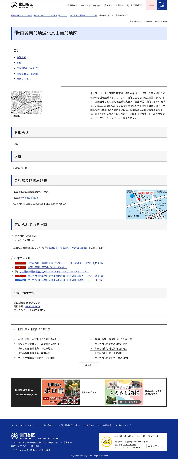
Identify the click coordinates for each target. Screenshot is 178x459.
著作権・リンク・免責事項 (98, 424)
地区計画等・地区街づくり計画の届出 (66, 247)
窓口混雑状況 (136, 5)
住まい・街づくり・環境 (45, 14)
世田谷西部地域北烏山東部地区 (34, 352)
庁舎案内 (67, 442)
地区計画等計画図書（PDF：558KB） (47, 267)
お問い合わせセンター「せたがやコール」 (139, 435)
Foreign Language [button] (92, 5)
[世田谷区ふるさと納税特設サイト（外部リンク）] (135, 392)
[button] (72, 5)
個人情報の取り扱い (70, 424)
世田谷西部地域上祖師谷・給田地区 (36, 357)
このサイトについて (23, 424)
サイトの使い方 (47, 424)
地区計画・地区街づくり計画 (83, 14)
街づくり (63, 14)
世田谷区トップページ (21, 14)
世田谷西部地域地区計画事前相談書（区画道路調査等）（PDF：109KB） (66, 275)
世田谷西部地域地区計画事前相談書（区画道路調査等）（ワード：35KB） (67, 279)
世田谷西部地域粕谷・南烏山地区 (112, 357)
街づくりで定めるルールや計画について (39, 343)
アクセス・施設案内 (115, 5)
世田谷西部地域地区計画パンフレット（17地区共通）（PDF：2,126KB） (66, 262)
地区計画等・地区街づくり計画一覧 (113, 338)
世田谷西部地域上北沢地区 (108, 352)
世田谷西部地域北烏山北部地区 (110, 343)
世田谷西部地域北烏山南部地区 (110, 348)
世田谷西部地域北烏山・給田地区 (35, 348)
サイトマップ (124, 424)
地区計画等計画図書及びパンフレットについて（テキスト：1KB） (54, 271)
